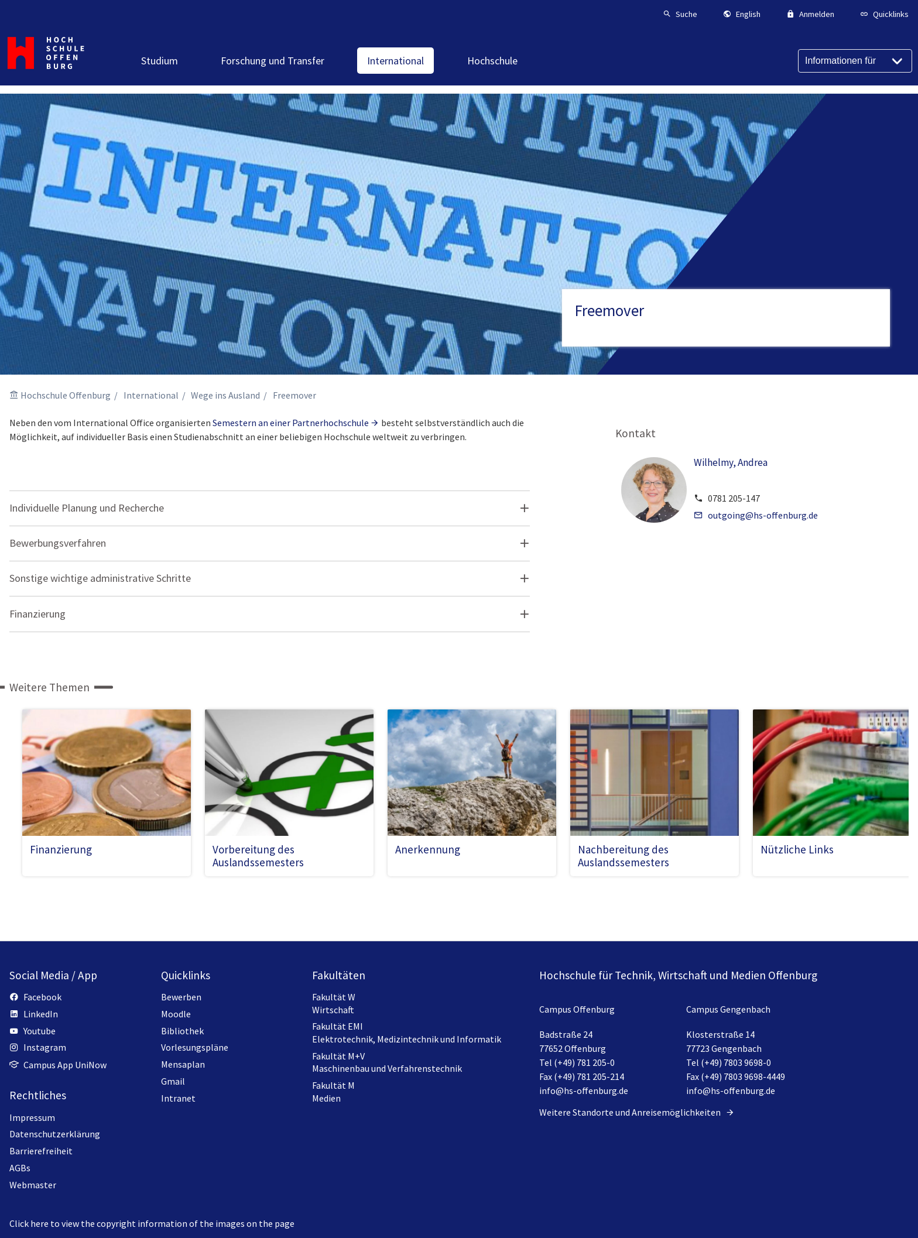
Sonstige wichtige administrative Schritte (100, 578)
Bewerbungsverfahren (57, 543)
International (151, 395)
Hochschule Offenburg (65, 395)
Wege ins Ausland (225, 395)
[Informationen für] (855, 61)
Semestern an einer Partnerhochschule (291, 422)
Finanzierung (37, 613)
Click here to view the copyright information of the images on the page (151, 1223)
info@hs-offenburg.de (583, 1090)
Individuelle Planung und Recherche (86, 508)
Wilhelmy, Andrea (731, 462)
